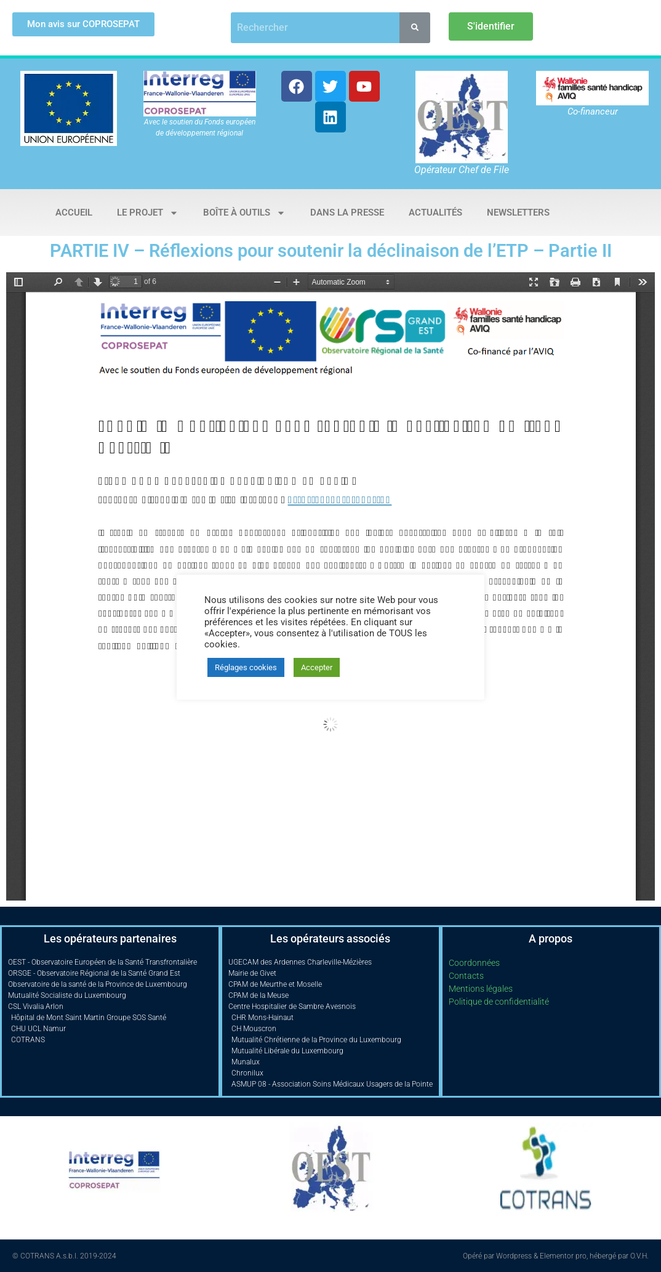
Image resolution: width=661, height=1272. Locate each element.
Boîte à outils (244, 213)
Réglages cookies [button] (246, 667)
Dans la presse (347, 212)
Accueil (73, 212)
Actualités (435, 212)
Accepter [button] (316, 667)
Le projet (147, 213)
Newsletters (518, 212)
